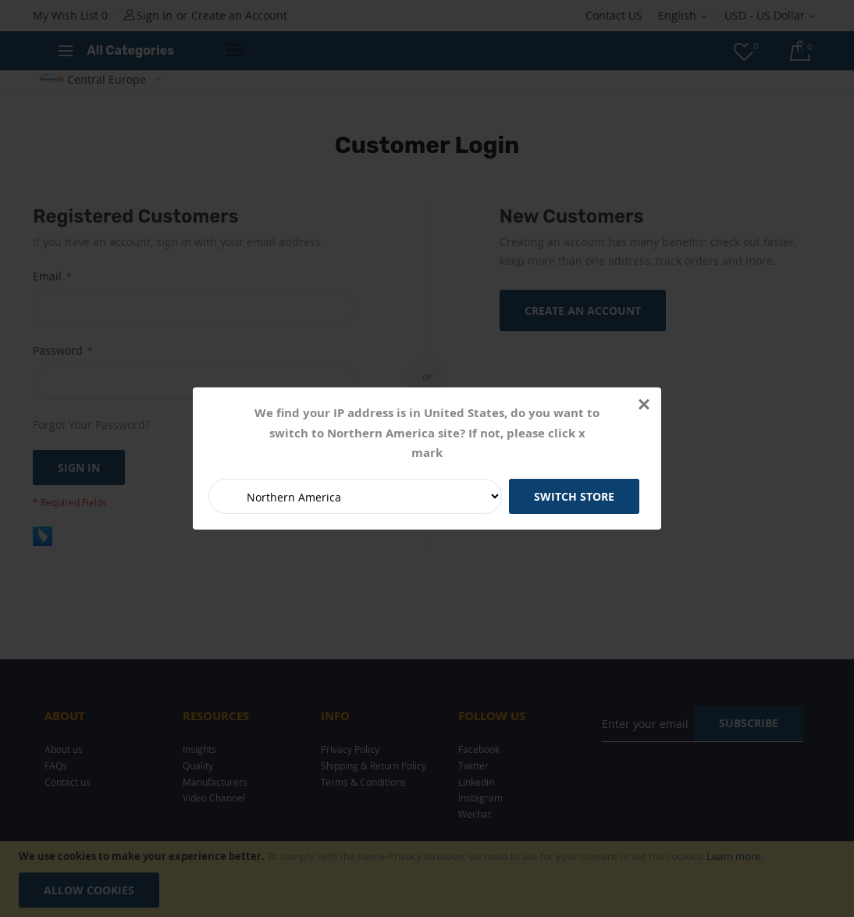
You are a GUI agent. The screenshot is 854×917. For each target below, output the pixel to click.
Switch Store (574, 496)
